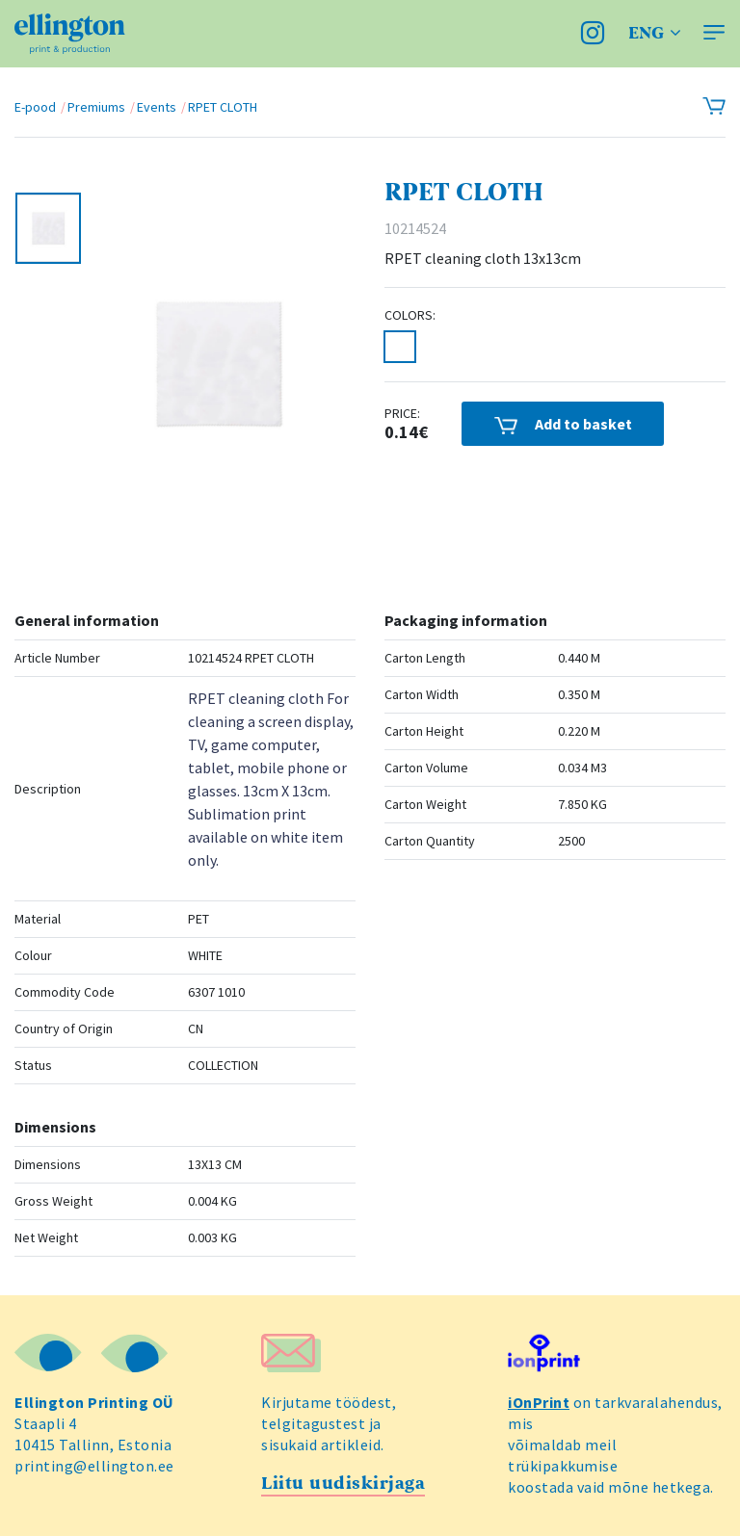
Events (156, 107)
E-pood (35, 107)
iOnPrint (538, 1402)
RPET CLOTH (222, 107)
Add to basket (563, 424)
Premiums (96, 107)
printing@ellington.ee (94, 1465)
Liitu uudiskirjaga (343, 1483)
